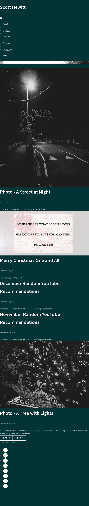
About (5, 24)
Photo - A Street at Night (25, 192)
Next (19, 438)
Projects (6, 36)
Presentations (8, 43)
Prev (6, 438)
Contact (6, 30)
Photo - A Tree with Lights (26, 413)
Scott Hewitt (13, 7)
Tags (5, 55)
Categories (7, 49)
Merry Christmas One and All (30, 260)
